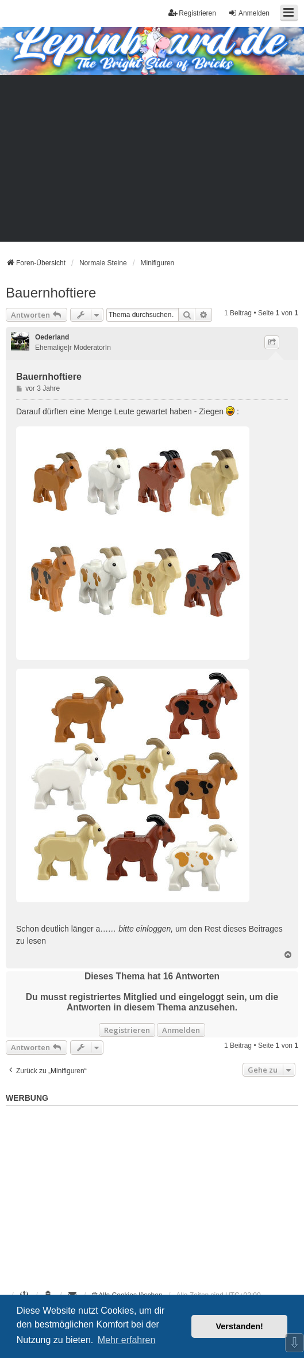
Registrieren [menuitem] (192, 13)
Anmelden (181, 1030)
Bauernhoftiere (51, 292)
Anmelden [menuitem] (249, 13)
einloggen (153, 928)
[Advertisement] (152, 161)
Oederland (52, 337)
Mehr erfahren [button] (127, 1340)
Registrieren (127, 1030)
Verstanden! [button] (239, 1326)
